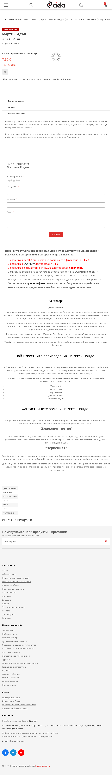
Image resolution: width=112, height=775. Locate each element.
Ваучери (6, 670)
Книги (34, 19)
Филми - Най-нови (10, 677)
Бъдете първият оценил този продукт (20, 53)
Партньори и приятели (13, 589)
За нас (5, 570)
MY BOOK (15, 43)
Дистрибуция (8, 614)
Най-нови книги (9, 634)
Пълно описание (15, 101)
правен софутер (36, 283)
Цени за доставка (16, 113)
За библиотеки (9, 592)
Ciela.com (33, 721)
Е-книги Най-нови (10, 681)
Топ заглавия (8, 630)
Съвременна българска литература (19, 645)
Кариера (6, 610)
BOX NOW (29, 263)
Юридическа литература (14, 667)
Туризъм (6, 659)
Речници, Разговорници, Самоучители (20, 663)
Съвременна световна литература (18, 648)
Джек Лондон (15, 39)
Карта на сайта (42, 766)
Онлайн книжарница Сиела (16, 19)
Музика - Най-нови (11, 674)
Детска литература (11, 652)
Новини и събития (10, 585)
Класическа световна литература (81, 19)
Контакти (6, 618)
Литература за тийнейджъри (16, 656)
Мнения (11, 107)
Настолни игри (9, 685)
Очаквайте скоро (10, 637)
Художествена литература (52, 19)
